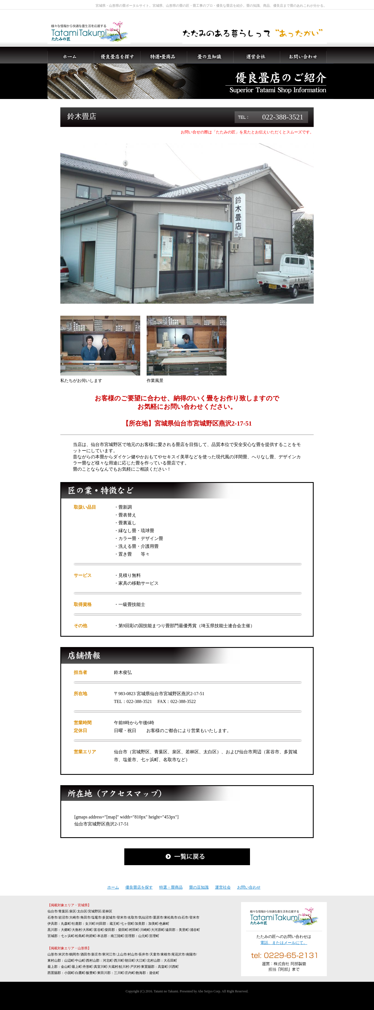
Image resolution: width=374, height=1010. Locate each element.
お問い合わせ (249, 887)
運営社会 (223, 887)
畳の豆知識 (199, 887)
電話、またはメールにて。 (283, 943)
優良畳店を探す (139, 887)
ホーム (113, 887)
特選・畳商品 (171, 887)
